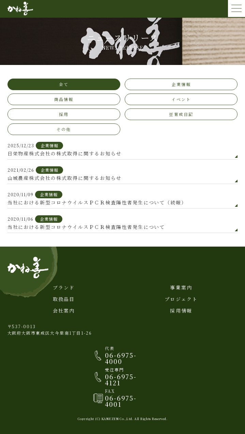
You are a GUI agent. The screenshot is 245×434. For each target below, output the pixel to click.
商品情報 (64, 99)
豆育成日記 (181, 114)
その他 (64, 129)
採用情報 (181, 310)
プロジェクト (181, 299)
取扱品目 (64, 299)
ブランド (64, 287)
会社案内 (64, 310)
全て (63, 84)
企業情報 (181, 84)
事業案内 (181, 287)
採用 (63, 114)
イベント (181, 99)
